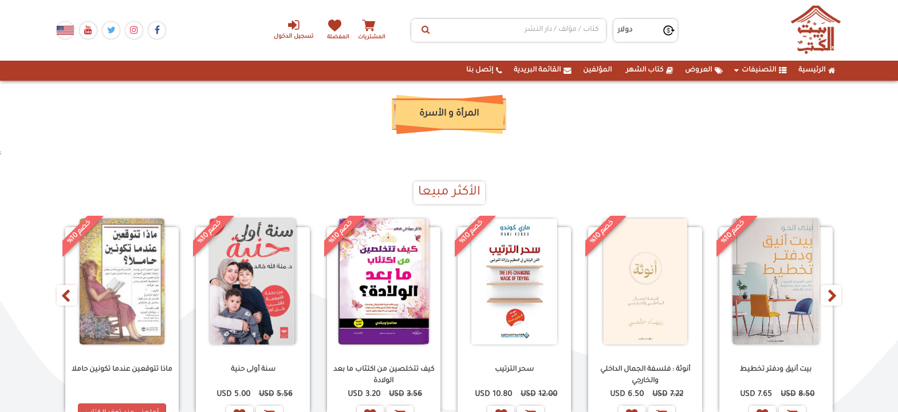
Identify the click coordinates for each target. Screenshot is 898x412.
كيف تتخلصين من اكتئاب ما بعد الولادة (383, 375)
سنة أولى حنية (253, 370)
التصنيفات (760, 70)
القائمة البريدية (543, 70)
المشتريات (379, 37)
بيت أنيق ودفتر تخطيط (776, 370)
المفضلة (340, 37)
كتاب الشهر (650, 70)
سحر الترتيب (514, 370)
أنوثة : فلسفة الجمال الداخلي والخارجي (645, 375)
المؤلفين (597, 70)
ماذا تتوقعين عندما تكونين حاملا (122, 370)
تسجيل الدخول (287, 29)
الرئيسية (817, 70)
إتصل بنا (484, 70)
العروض (704, 70)
